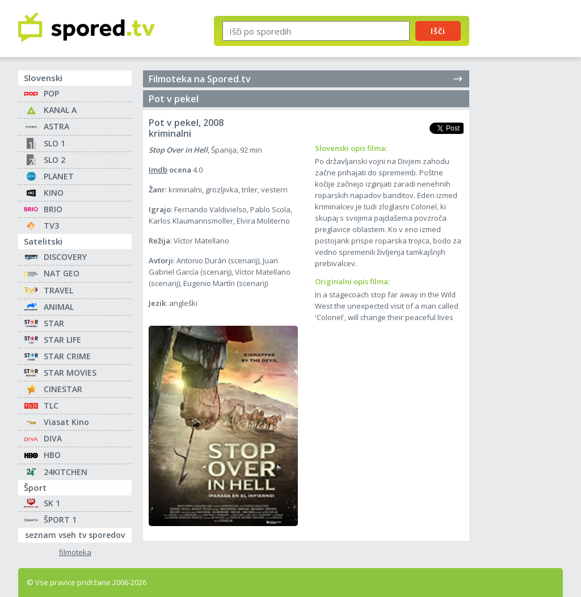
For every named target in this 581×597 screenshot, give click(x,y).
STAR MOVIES (70, 372)
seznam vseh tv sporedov (78, 534)
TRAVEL (58, 290)
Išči (438, 30)
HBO (52, 454)
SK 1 (52, 503)
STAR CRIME (67, 356)
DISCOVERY (65, 256)
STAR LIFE (62, 339)
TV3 (51, 225)
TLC (51, 405)
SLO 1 (54, 143)
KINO (54, 192)
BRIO (53, 209)
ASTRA (56, 126)
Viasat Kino (66, 422)
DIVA (53, 438)
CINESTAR (63, 389)
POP (51, 93)
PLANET (59, 176)
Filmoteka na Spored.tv (306, 79)
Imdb (158, 170)
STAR (54, 323)
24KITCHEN (65, 471)
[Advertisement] (526, 186)
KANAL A (60, 109)
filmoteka (75, 552)
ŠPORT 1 (60, 519)
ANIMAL (59, 306)
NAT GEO (61, 273)
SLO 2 (54, 159)
